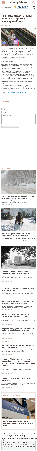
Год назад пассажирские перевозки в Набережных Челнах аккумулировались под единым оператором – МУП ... (17, 277)
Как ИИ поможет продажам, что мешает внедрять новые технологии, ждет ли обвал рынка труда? (18, 383)
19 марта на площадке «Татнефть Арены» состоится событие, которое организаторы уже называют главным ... (18, 320)
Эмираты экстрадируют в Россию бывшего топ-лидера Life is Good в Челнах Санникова (18, 330)
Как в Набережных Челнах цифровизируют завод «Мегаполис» (17, 346)
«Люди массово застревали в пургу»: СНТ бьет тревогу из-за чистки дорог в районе (17, 197)
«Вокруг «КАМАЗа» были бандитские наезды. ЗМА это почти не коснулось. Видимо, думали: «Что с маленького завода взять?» (18, 362)
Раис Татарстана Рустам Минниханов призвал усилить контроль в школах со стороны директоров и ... (17, 294)
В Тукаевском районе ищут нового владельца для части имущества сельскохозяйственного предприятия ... (18, 239)
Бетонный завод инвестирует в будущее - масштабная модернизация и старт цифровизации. (17, 350)
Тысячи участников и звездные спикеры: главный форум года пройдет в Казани (15, 315)
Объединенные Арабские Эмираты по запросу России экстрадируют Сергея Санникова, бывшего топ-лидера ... (17, 335)
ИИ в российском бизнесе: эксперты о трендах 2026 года (15, 379)
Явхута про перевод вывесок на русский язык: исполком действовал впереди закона (17, 302)
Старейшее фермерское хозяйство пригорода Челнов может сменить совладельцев (17, 235)
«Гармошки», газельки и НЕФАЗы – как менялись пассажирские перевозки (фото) (16, 272)
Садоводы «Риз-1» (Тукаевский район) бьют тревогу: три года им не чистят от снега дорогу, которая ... (18, 201)
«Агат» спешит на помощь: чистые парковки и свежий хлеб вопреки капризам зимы (18, 423)
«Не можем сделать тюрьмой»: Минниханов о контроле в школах (17, 290)
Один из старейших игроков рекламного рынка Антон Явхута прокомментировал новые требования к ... (17, 306)
